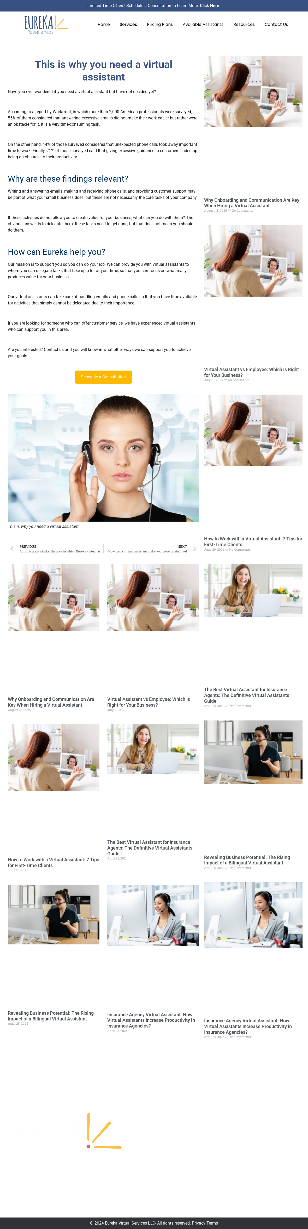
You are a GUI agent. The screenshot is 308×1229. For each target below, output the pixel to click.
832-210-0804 (240, 1137)
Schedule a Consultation (103, 376)
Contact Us (276, 24)
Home (104, 24)
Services (128, 24)
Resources (244, 24)
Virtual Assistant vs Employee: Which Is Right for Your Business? (148, 702)
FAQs (178, 1146)
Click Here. (210, 5)
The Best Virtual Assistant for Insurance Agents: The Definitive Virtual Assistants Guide (149, 847)
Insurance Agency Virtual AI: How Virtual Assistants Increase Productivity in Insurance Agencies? (151, 1020)
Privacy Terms (205, 1223)
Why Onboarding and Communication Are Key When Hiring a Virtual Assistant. (51, 702)
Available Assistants (203, 24)
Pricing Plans (160, 24)
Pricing (179, 1128)
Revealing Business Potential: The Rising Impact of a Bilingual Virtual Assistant (51, 1016)
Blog (177, 1155)
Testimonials (185, 1118)
